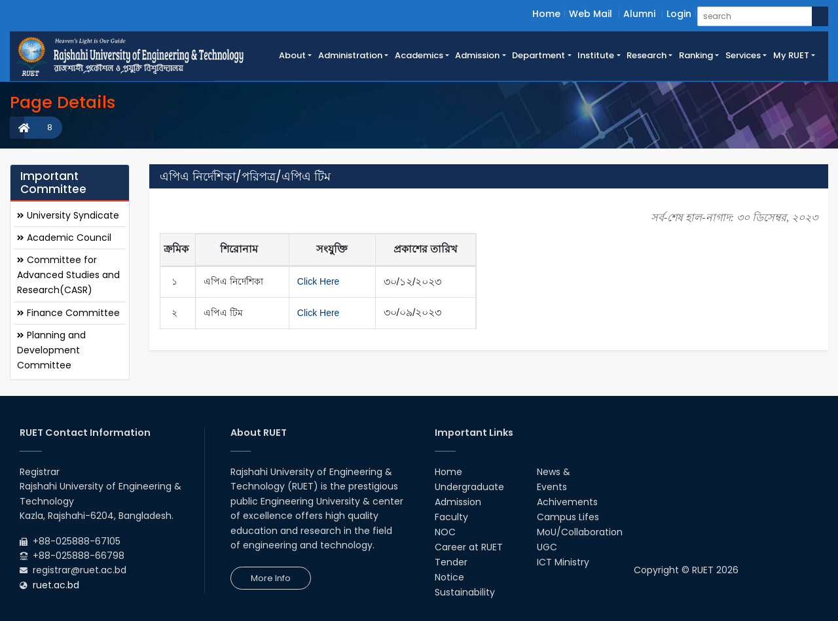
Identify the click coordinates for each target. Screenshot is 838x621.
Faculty (451, 516)
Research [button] (646, 55)
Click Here (318, 281)
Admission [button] (477, 55)
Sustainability (465, 592)
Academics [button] (419, 55)
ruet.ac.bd (56, 585)
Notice (449, 577)
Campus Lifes (568, 516)
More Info (271, 578)
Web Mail (590, 13)
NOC (445, 532)
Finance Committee (68, 312)
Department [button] (538, 55)
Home (546, 13)
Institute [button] (595, 55)
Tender (451, 562)
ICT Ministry (563, 562)
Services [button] (743, 55)
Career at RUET (469, 547)
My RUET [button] (791, 55)
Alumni (639, 13)
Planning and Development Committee (51, 350)
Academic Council (64, 237)
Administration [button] (350, 55)
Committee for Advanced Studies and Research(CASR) (68, 274)
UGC (547, 547)
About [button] (292, 55)
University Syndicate (68, 215)
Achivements (567, 501)
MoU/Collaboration (580, 532)
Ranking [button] (696, 55)
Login (678, 13)
